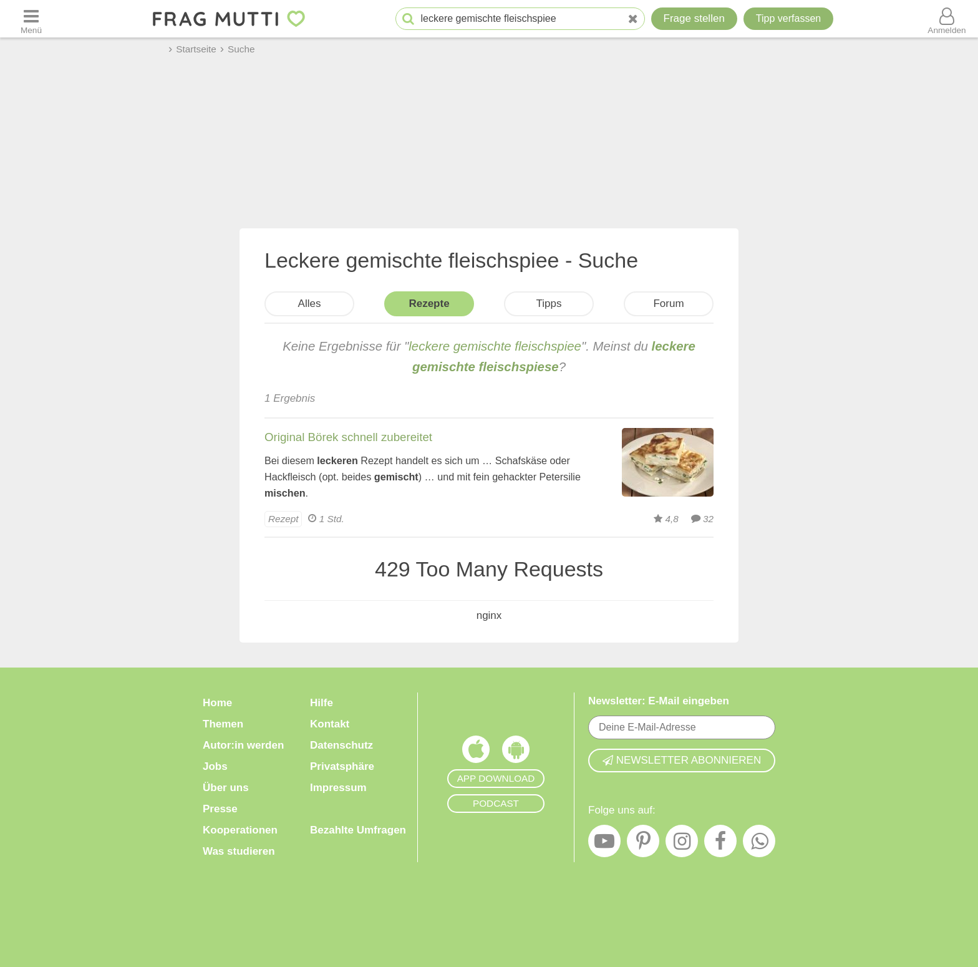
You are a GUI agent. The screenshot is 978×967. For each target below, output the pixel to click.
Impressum (338, 788)
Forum (668, 303)
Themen (223, 724)
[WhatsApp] (759, 844)
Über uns (226, 788)
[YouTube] (604, 844)
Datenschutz (341, 745)
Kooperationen (240, 830)
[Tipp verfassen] (788, 18)
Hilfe (321, 703)
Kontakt (329, 724)
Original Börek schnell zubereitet (348, 437)
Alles (309, 303)
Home (217, 703)
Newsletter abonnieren (682, 760)
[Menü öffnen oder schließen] (31, 18)
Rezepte (429, 303)
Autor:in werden (243, 745)
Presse (220, 809)
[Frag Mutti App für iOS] (476, 752)
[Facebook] (720, 844)
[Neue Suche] (633, 19)
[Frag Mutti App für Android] (516, 752)
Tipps (549, 303)
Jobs (215, 766)
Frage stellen (694, 18)
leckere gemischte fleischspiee (495, 346)
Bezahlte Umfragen (358, 830)
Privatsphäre (342, 766)
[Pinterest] (643, 844)
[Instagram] (682, 844)
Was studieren (239, 851)
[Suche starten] (408, 19)
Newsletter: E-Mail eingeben (658, 701)
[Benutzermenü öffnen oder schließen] (947, 18)
